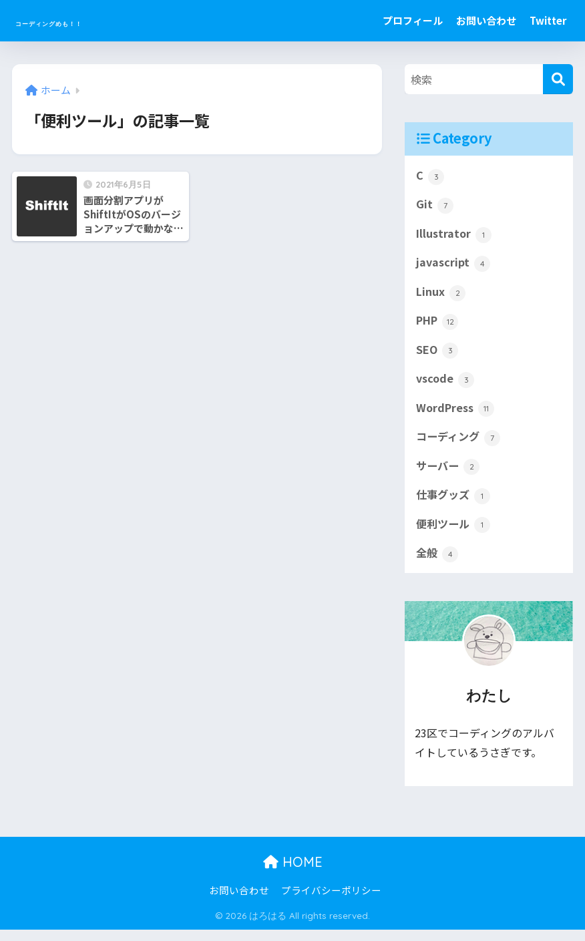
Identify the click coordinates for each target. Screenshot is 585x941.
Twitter (548, 20)
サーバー (449, 475)
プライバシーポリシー (331, 901)
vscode (446, 385)
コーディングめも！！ (97, 20)
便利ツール (455, 534)
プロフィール (413, 20)
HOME (293, 874)
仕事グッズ (455, 505)
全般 (437, 564)
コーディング (460, 444)
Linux (441, 296)
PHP (438, 326)
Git (434, 206)
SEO (437, 355)
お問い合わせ (486, 20)
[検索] (558, 79)
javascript (454, 265)
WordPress (457, 415)
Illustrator (455, 235)
